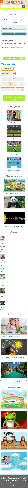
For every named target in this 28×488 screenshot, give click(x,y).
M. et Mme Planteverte (8, 89)
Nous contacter (14, 484)
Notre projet (7, 484)
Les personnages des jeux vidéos (14, 192)
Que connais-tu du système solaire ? (14, 225)
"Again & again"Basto (2, 296)
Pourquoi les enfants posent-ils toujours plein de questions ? (14, 357)
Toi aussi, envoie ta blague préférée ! (14, 98)
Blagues (6, 10)
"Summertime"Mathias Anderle (2, 282)
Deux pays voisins (6, 79)
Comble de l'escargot (7, 68)
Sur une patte (5, 84)
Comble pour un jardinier (8, 73)
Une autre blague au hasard (14, 59)
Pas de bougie (20, 89)
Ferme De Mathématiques (14, 169)
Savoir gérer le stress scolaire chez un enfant (14, 335)
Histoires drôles (9, 20)
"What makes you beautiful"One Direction (2, 246)
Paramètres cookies (14, 485)
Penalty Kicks (14, 153)
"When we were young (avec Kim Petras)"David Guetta (2, 265)
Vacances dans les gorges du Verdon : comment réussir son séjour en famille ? (14, 380)
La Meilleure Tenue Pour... (14, 122)
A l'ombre (22, 84)
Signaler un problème (22, 484)
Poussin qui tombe (18, 79)
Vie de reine (14, 84)
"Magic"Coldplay (2, 307)
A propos (2, 484)
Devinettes (12, 10)
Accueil (2, 10)
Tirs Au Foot (14, 137)
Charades (14, 22)
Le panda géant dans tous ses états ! (14, 209)
